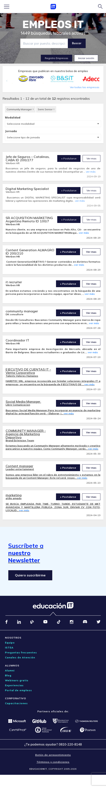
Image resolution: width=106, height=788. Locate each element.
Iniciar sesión (86, 58)
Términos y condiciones (53, 761)
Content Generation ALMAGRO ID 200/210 (30, 251)
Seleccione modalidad (20, 123)
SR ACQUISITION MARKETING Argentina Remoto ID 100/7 (29, 219)
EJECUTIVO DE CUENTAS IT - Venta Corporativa (28, 371)
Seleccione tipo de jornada (23, 137)
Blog (8, 675)
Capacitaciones (16, 703)
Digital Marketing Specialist (27, 189)
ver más (91, 171)
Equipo (10, 642)
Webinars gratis (16, 680)
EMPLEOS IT (53, 24)
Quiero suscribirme (30, 575)
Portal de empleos (18, 690)
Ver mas (91, 158)
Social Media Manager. (23, 401)
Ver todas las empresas (84, 87)
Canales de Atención (20, 657)
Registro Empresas (56, 58)
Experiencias (14, 685)
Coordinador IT (17, 340)
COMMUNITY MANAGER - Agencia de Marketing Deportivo (26, 434)
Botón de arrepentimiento (53, 754)
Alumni (10, 670)
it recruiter (14, 282)
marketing (14, 495)
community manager (22, 311)
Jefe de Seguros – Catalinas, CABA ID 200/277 (28, 158)
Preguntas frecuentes (21, 652)
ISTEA (9, 647)
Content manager (19, 466)
